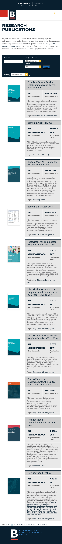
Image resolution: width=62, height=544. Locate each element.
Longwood (31, 509)
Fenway (35, 507)
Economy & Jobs (39, 199)
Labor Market (51, 116)
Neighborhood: (31, 58)
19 (31, 524)
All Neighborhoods (31, 61)
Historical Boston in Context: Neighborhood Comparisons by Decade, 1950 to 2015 (43, 292)
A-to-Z (30, 74)
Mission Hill (47, 509)
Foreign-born (50, 280)
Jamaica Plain (52, 507)
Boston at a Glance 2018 (40, 207)
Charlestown (31, 506)
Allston (53, 502)
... (36, 524)
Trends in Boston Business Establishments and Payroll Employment (42, 85)
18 (29, 524)
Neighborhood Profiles (39, 473)
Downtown (49, 506)
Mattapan (39, 509)
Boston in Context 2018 (40, 123)
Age (34, 280)
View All (44, 524)
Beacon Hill (38, 504)
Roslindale (34, 511)
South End (49, 513)
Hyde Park (42, 507)
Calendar (37, 532)
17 (26, 524)
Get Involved (24, 530)
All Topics (28, 67)
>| (40, 524)
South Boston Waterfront (36, 513)
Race (29, 282)
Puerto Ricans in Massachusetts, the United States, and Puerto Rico (42, 382)
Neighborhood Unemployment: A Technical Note (42, 422)
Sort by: (7, 75)
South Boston (50, 511)
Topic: (27, 64)
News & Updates (26, 532)
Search (7, 58)
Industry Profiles (39, 116)
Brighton (46, 504)
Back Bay (30, 504)
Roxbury (42, 511)
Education (40, 280)
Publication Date (17, 74)
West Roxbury (36, 514)
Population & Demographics (43, 155)
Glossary (23, 535)
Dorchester (41, 506)
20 (34, 524)
